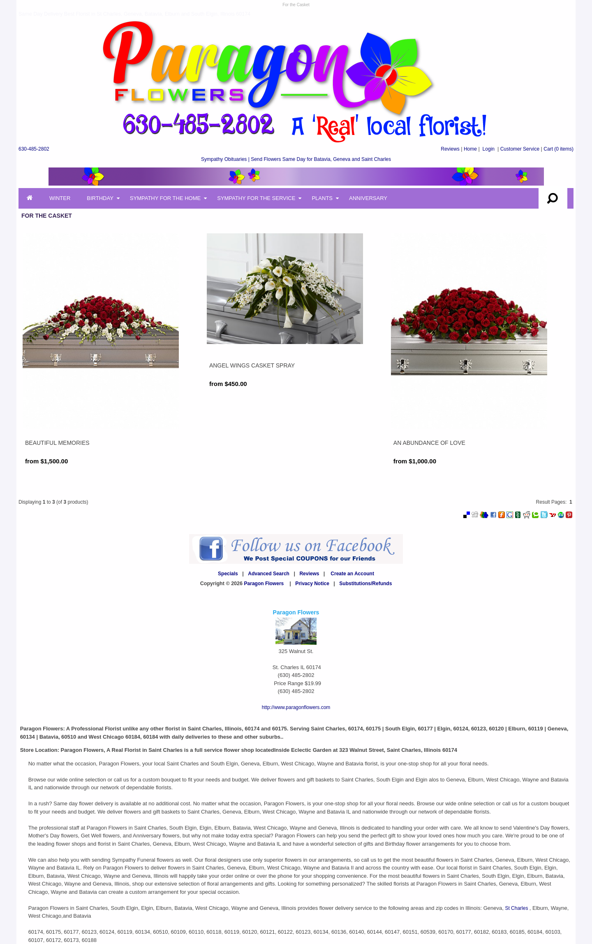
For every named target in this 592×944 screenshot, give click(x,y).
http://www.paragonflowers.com (296, 707)
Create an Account (352, 574)
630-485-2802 (33, 149)
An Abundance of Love (429, 442)
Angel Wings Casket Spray (252, 365)
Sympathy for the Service (256, 198)
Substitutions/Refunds (365, 583)
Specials (228, 574)
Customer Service (519, 149)
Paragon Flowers (264, 583)
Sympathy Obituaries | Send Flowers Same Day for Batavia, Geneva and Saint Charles (296, 159)
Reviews (450, 149)
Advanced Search (268, 574)
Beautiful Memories (57, 442)
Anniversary (368, 198)
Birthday (100, 198)
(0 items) (558, 149)
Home (470, 149)
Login (489, 149)
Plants (322, 198)
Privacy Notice (312, 583)
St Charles (517, 908)
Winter (59, 198)
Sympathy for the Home (165, 198)
